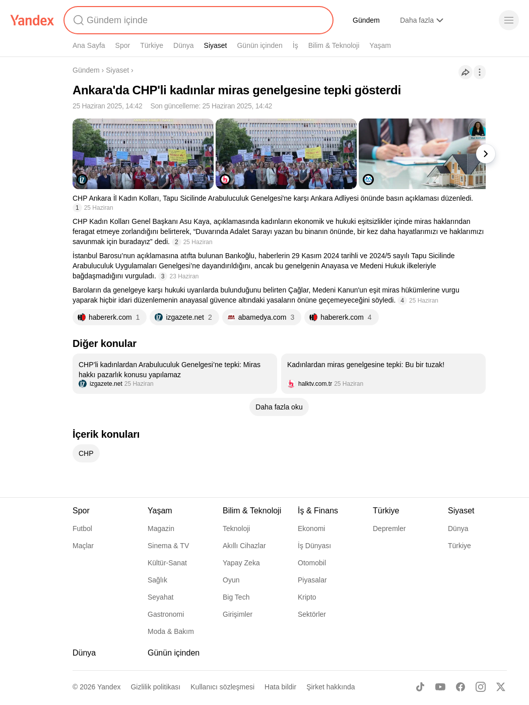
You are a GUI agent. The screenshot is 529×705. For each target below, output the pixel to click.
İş (295, 45)
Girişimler (237, 614)
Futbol (82, 528)
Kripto (307, 597)
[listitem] (175, 374)
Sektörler (312, 614)
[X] (501, 687)
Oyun (231, 580)
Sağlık (157, 580)
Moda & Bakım (171, 631)
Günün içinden (259, 45)
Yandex (108, 687)
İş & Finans (318, 510)
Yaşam (380, 45)
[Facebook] (460, 687)
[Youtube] (440, 687)
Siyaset (215, 45)
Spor (122, 45)
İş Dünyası (314, 546)
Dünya (183, 45)
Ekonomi (311, 528)
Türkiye (151, 45)
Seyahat (160, 597)
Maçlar (83, 546)
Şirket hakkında (330, 687)
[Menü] (509, 20)
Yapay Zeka (241, 563)
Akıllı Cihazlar (244, 546)
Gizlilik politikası (155, 687)
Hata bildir (280, 687)
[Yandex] (32, 20)
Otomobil (312, 563)
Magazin (161, 528)
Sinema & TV (168, 546)
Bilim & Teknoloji (334, 45)
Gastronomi (166, 614)
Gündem (366, 20)
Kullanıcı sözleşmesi (222, 687)
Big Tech (236, 597)
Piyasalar (312, 580)
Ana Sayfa (89, 45)
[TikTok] (420, 687)
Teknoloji (236, 528)
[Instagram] (481, 687)
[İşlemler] (480, 72)
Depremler (389, 528)
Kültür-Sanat (167, 563)
